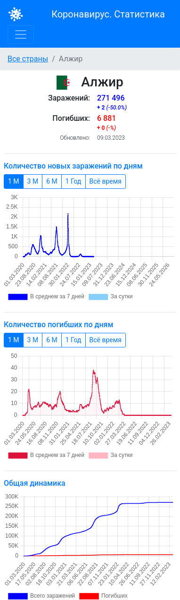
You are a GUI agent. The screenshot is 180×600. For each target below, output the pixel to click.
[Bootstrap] (16, 14)
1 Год (73, 181)
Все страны (28, 58)
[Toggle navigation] (21, 34)
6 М (51, 181)
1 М (13, 181)
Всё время (106, 181)
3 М (33, 181)
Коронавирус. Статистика (108, 14)
